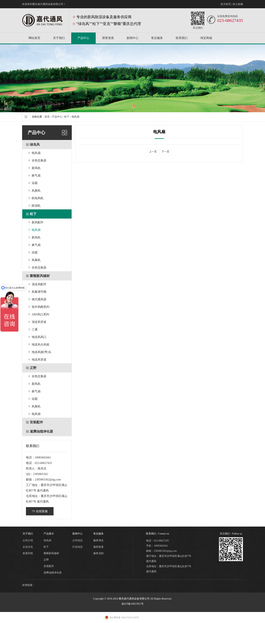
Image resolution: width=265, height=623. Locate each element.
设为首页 (225, 4)
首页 (47, 116)
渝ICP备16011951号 (132, 603)
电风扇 (75, 116)
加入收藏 (238, 4)
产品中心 (57, 116)
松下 (66, 116)
